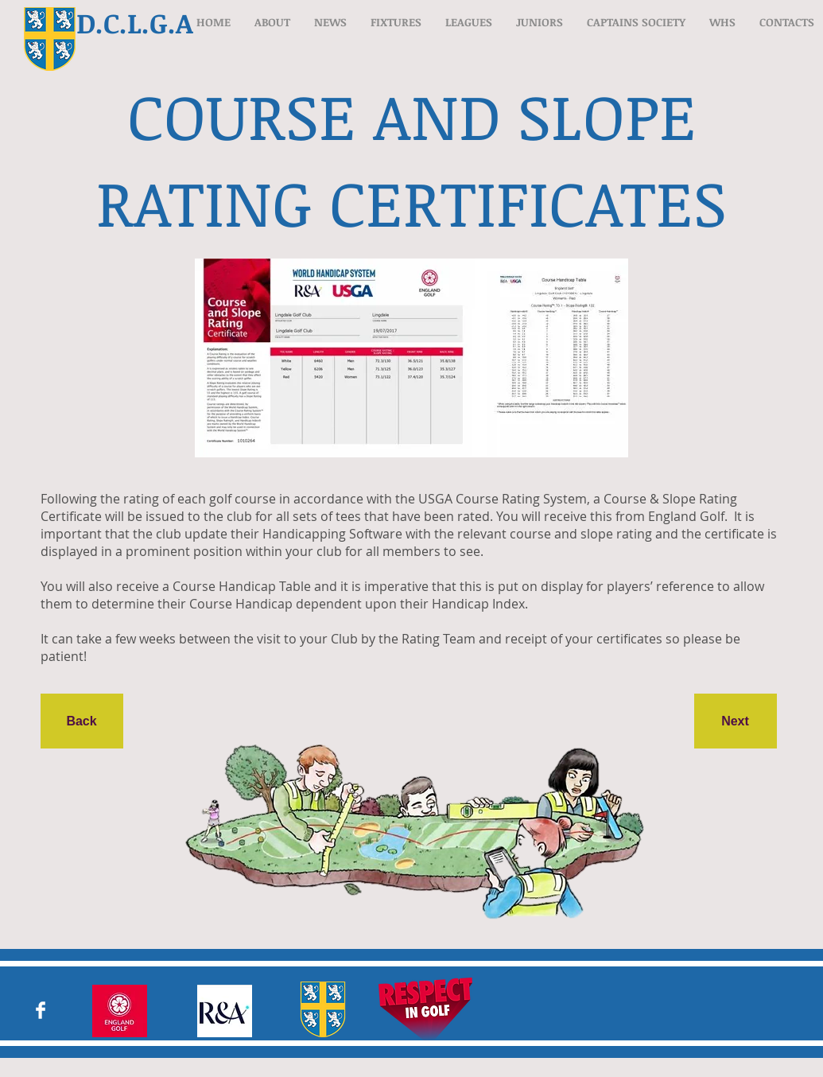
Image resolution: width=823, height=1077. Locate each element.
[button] (272, 21)
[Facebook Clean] (40, 1010)
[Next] (735, 721)
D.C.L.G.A (134, 22)
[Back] (82, 721)
